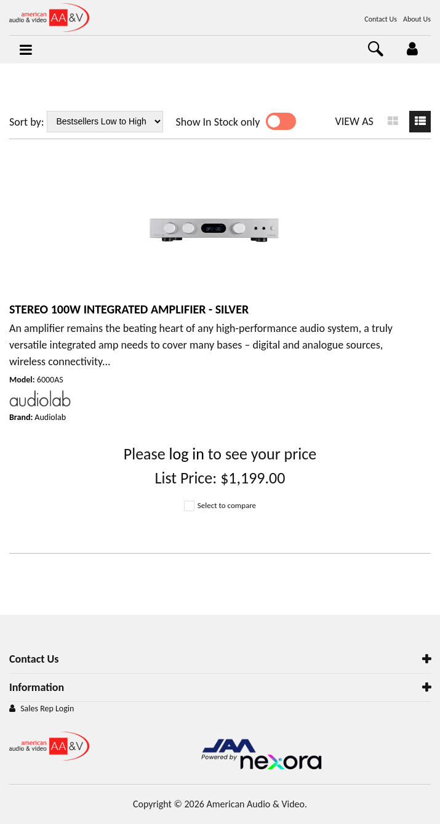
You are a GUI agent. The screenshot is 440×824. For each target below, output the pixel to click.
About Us (417, 19)
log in (186, 454)
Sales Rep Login (47, 708)
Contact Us (380, 19)
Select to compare (220, 505)
